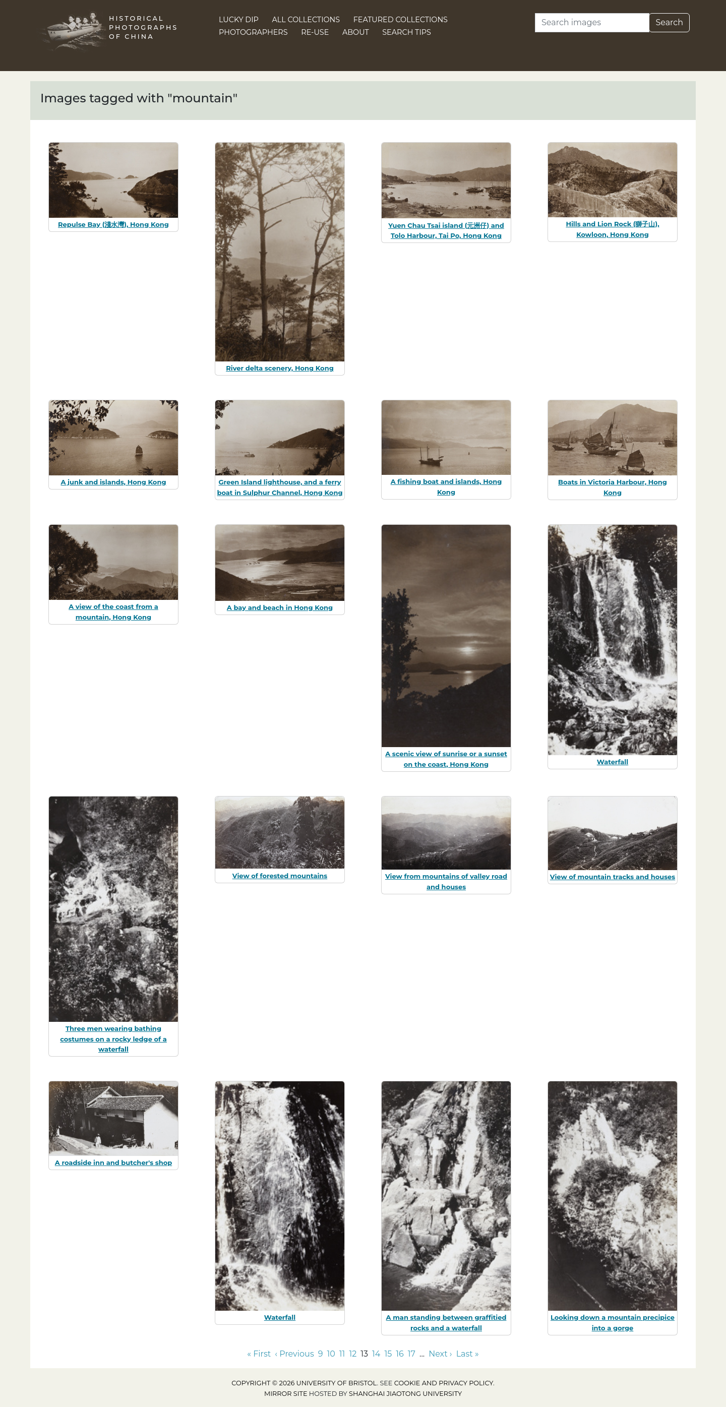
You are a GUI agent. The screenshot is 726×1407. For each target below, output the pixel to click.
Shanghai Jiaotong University (405, 1393)
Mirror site (286, 1393)
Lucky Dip (239, 19)
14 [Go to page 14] (376, 1354)
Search (669, 22)
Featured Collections (400, 19)
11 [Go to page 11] (342, 1354)
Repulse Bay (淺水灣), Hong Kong (113, 224)
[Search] (592, 22)
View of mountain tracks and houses (612, 877)
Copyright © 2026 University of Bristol (304, 1383)
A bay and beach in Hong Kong (280, 607)
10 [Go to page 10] (331, 1354)
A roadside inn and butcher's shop (113, 1162)
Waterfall (612, 762)
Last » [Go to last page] (467, 1354)
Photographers (253, 32)
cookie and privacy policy (443, 1383)
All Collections (306, 19)
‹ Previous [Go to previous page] (294, 1354)
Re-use (315, 32)
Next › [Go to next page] (440, 1354)
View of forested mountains (279, 876)
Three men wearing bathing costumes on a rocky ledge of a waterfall (113, 1039)
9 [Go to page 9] (320, 1354)
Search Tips (406, 32)
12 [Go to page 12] (352, 1354)
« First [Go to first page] (259, 1354)
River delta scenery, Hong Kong (280, 368)
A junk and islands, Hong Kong (113, 482)
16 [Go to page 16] (400, 1354)
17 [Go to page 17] (411, 1354)
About (355, 32)
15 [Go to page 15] (388, 1354)
